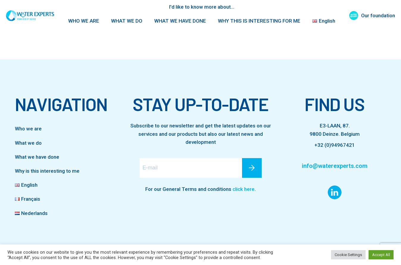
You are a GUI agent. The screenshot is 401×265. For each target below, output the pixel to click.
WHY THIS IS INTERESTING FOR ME (259, 21)
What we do (28, 143)
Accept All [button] (381, 254)
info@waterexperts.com (334, 165)
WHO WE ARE (83, 21)
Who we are (28, 129)
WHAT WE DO (126, 21)
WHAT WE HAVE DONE (180, 21)
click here (244, 189)
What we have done (37, 157)
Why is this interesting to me (47, 171)
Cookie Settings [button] (348, 254)
